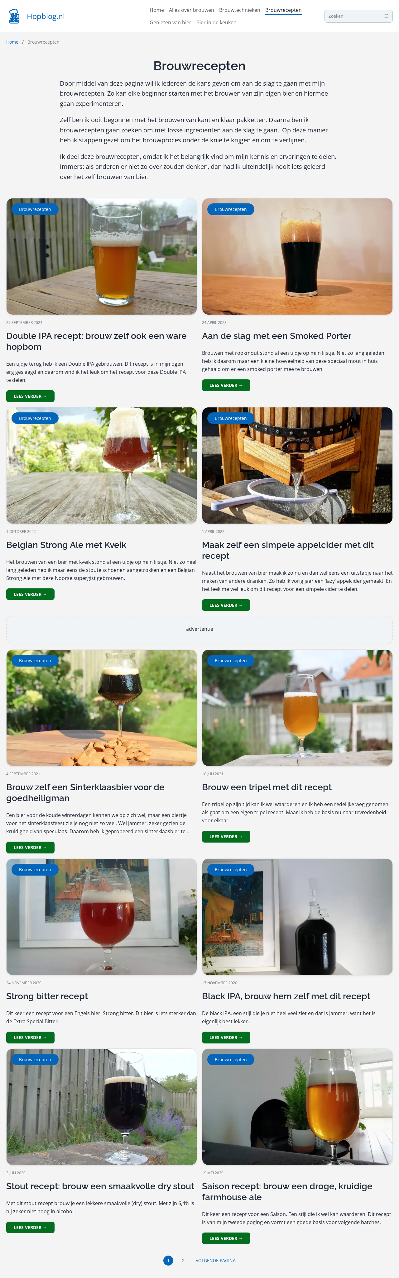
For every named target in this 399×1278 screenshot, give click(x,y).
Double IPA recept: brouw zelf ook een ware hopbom (96, 341)
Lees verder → (30, 396)
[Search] (386, 16)
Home (12, 42)
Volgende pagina (216, 1260)
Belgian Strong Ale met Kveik (66, 545)
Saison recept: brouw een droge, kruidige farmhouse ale (287, 1191)
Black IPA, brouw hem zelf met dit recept (286, 996)
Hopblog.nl (46, 16)
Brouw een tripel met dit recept (267, 787)
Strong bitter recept (47, 996)
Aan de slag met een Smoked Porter (276, 336)
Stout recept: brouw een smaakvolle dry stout (100, 1186)
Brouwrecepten (35, 209)
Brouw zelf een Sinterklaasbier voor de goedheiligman (85, 792)
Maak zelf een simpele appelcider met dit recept (288, 550)
